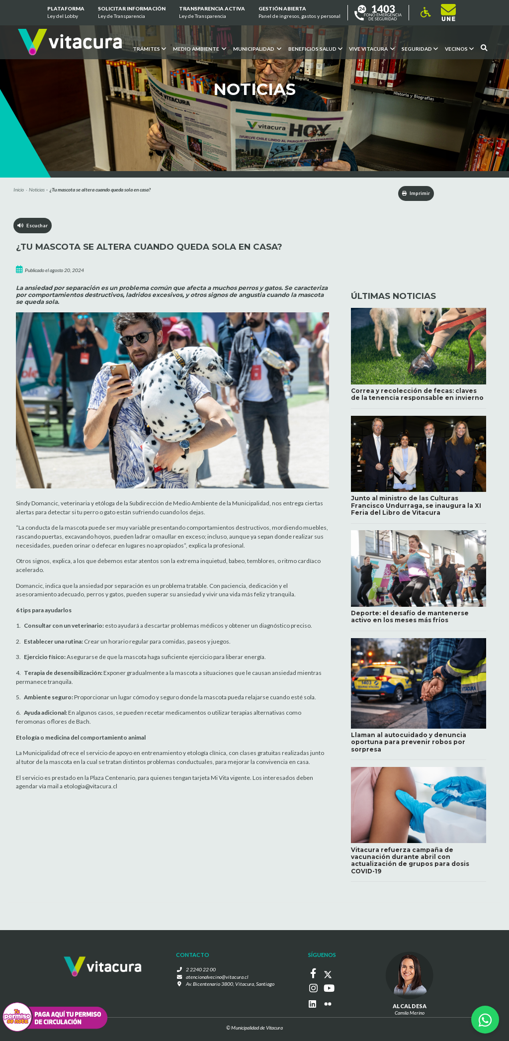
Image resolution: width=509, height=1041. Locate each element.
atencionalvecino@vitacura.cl (217, 979)
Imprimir (412, 193)
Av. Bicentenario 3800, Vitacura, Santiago (230, 986)
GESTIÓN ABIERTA (299, 12)
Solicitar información (132, 12)
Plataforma (65, 12)
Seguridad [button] (420, 48)
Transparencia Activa (212, 12)
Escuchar (33, 226)
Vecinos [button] (459, 48)
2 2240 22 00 (203, 971)
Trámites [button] (149, 48)
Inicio (18, 189)
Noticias (37, 189)
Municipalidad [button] (257, 48)
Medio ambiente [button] (199, 48)
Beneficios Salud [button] (315, 48)
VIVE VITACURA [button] (372, 48)
